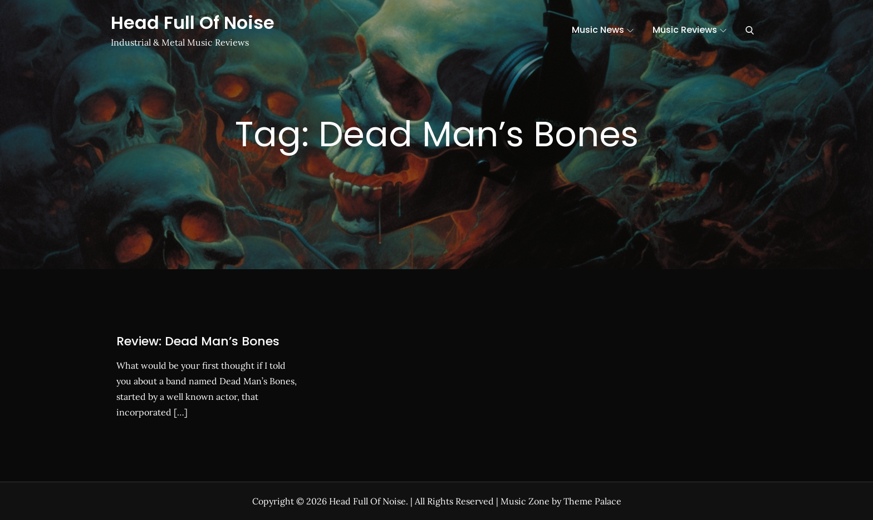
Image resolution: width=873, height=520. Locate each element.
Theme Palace (592, 501)
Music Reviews (690, 29)
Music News (603, 29)
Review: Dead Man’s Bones (197, 341)
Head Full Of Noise (192, 22)
